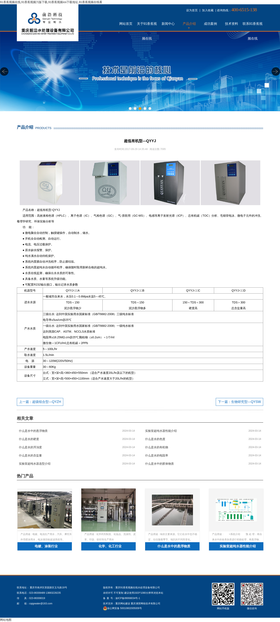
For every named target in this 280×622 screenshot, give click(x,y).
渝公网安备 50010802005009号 (124, 608)
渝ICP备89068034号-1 (127, 598)
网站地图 (5, 619)
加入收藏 (207, 10)
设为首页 (192, 10)
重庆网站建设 (122, 603)
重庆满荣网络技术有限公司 (145, 603)
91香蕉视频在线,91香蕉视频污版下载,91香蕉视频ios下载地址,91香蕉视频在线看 (51, 2)
